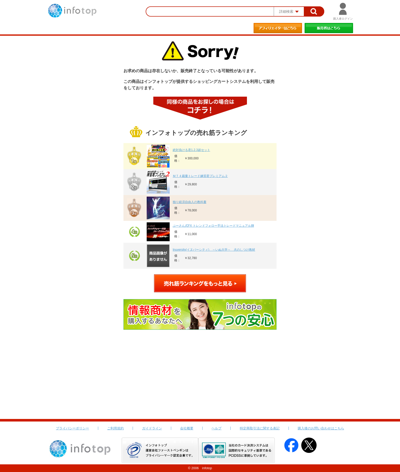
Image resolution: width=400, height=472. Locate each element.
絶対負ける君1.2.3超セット (191, 150)
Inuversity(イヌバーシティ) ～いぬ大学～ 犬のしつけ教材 (214, 249)
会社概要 (186, 428)
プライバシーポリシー (72, 428)
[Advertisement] (200, 380)
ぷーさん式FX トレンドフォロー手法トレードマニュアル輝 (213, 225)
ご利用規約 (115, 428)
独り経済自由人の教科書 (189, 202)
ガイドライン (152, 428)
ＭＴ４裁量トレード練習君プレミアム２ (200, 176)
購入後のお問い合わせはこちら (321, 428)
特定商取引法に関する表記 (260, 428)
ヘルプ (216, 428)
